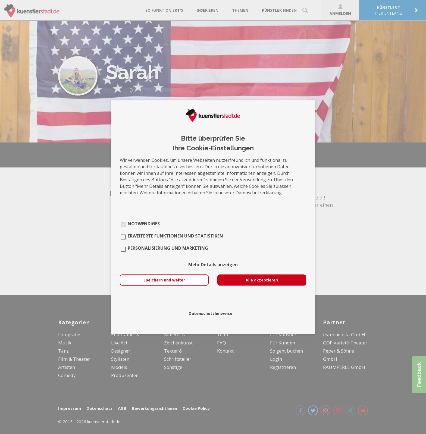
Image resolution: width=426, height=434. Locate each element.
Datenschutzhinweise (210, 313)
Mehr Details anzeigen (213, 265)
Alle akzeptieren (262, 280)
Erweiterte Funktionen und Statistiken (175, 236)
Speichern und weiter (164, 280)
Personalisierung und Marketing (168, 248)
